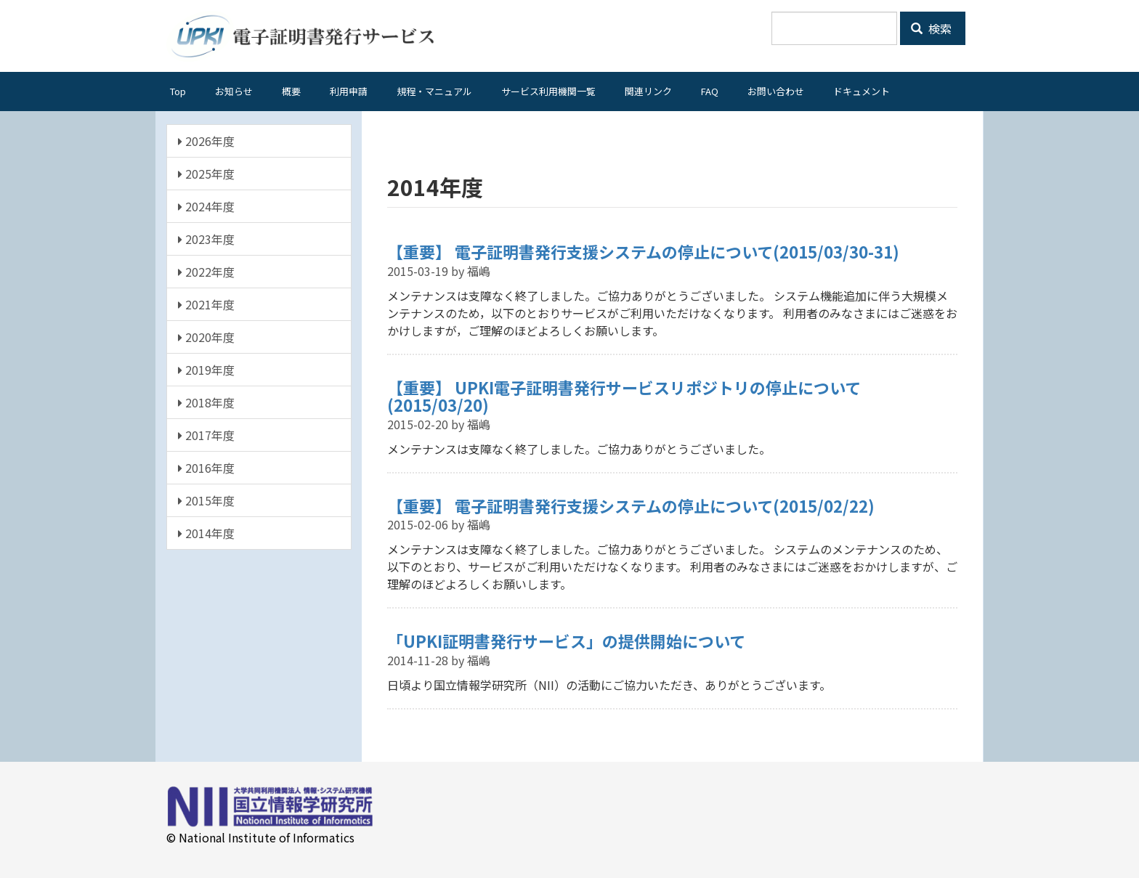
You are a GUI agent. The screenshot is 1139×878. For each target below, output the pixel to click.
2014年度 (206, 533)
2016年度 (206, 467)
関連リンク (648, 91)
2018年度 (206, 402)
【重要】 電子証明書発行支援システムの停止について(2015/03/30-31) (643, 251)
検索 (931, 28)
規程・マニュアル (434, 91)
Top (178, 91)
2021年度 (206, 304)
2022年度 (206, 271)
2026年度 (206, 141)
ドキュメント (861, 91)
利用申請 (349, 91)
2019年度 (206, 369)
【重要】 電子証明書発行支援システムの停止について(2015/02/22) (631, 505)
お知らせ (234, 91)
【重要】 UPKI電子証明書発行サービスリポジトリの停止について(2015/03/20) (624, 395)
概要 (291, 91)
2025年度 (206, 173)
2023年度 (206, 239)
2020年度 (206, 337)
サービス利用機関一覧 (548, 91)
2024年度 (206, 206)
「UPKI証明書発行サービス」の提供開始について (566, 640)
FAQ (709, 91)
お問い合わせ (775, 91)
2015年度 (206, 500)
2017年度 (206, 435)
